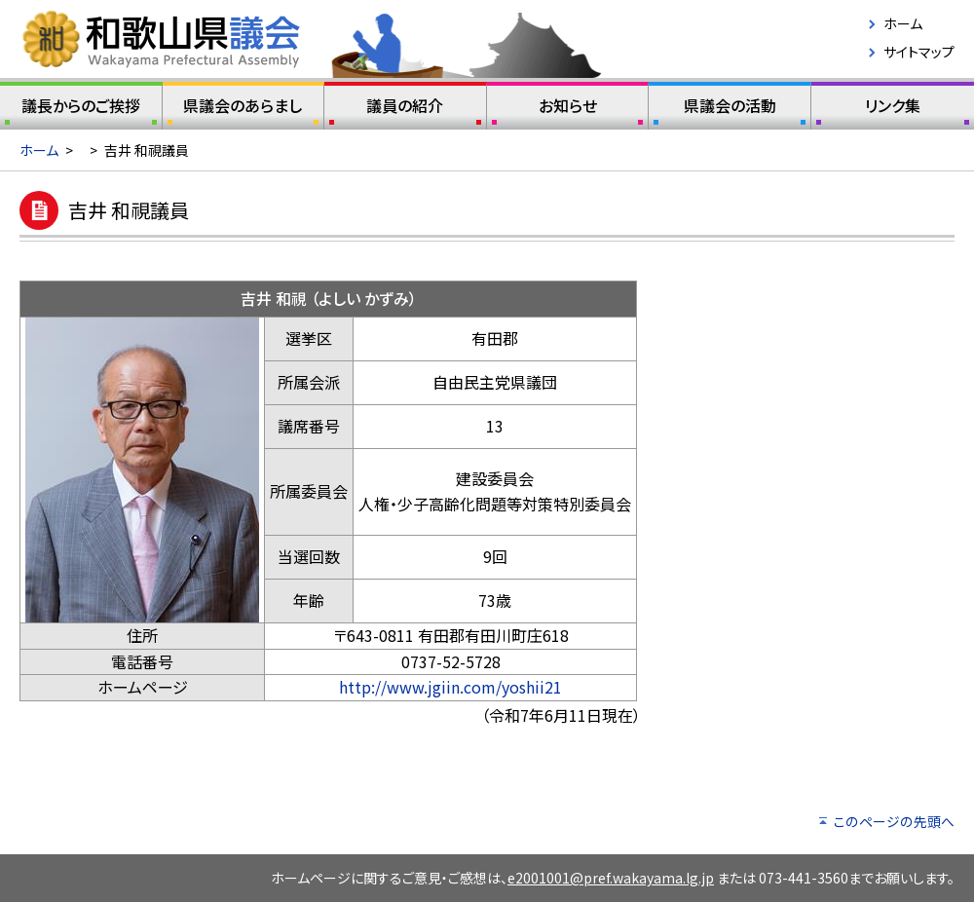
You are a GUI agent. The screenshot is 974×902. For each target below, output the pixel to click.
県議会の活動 (729, 109)
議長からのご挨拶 (81, 109)
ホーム (902, 23)
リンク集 (892, 109)
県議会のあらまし (243, 109)
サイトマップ (919, 51)
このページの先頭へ (894, 821)
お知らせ (568, 109)
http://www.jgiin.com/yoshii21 (450, 686)
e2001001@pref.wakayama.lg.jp (610, 877)
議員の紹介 (405, 109)
